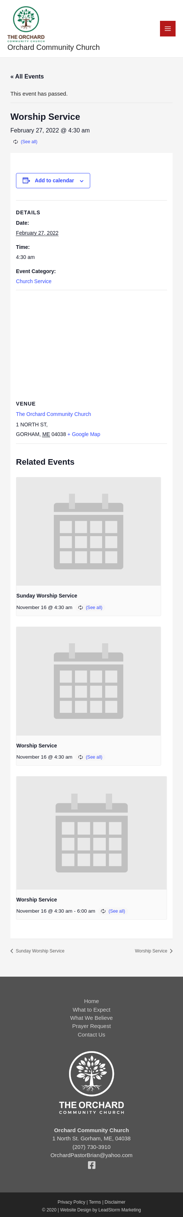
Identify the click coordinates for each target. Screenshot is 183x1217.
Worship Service (36, 746)
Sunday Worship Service (46, 596)
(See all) (29, 141)
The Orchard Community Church (53, 414)
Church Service (34, 281)
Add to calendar (54, 180)
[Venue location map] (91, 344)
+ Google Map (84, 434)
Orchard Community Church (53, 47)
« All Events (27, 76)
